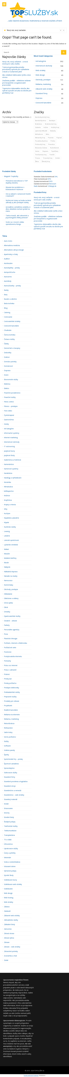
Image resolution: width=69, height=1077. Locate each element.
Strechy (6, 813)
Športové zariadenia (11, 764)
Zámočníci (8, 929)
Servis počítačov (10, 737)
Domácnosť (8, 366)
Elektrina (7, 384)
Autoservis (8, 277)
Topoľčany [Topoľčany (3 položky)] (54, 151)
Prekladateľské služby (12, 692)
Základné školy (9, 924)
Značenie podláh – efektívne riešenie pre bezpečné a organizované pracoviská (16, 82)
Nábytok (7, 567)
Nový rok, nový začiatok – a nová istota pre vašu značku (15, 63)
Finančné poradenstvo (12, 393)
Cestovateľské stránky (12, 321)
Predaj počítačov (10, 683)
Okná (6, 607)
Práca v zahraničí (10, 670)
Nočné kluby (8, 585)
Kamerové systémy (11, 469)
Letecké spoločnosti (11, 540)
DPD (49, 179)
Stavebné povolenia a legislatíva (15, 781)
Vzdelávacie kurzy (10, 880)
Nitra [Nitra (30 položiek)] (47, 134)
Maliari (6, 549)
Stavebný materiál (10, 799)
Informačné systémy (11, 433)
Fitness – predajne (11, 406)
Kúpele (6, 522)
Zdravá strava (9, 933)
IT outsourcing (9, 446)
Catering (7, 312)
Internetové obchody (44, 66)
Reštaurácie (8, 728)
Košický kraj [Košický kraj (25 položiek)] (55, 127)
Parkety (7, 625)
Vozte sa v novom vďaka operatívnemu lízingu (15, 223)
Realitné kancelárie (11, 710)
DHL (56, 176)
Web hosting (8, 898)
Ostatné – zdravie (10, 621)
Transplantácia (9, 835)
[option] (36, 30)
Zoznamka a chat (10, 956)
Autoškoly (7, 281)
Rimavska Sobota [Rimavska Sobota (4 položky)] (41, 148)
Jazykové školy (9, 455)
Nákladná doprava (10, 572)
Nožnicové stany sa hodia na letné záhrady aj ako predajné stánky (18, 201)
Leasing (7, 531)
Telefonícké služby (11, 826)
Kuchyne (7, 513)
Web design (40, 75)
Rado (36, 186)
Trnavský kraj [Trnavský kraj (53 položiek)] (47, 158)
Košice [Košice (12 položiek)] (46, 127)
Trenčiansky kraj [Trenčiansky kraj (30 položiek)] (40, 155)
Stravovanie (8, 808)
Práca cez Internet (10, 665)
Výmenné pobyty (10, 871)
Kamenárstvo (9, 464)
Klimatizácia (8, 487)
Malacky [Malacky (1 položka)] (53, 131)
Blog (5, 308)
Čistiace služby (9, 339)
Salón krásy (8, 732)
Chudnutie (7, 330)
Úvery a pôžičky (9, 853)
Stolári (6, 804)
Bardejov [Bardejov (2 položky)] (52, 120)
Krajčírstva (8, 500)
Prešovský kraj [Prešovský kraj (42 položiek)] (40, 144)
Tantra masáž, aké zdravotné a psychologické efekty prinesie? (17, 217)
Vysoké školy (8, 875)
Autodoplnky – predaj (12, 268)
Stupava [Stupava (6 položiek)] (45, 151)
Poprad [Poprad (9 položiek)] (59, 138)
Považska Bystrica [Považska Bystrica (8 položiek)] (41, 141)
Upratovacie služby (11, 849)
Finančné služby (10, 397)
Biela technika (9, 303)
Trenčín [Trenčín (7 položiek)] (52, 155)
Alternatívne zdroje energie (14, 250)
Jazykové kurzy (9, 451)
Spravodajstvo (9, 768)
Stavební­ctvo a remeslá (12, 790)
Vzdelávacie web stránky (13, 884)
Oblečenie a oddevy (11, 598)
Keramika (7, 482)
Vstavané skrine (9, 866)
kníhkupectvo (9, 491)
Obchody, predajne (43, 80)
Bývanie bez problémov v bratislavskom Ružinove (15, 188)
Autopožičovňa (9, 272)
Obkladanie (8, 594)
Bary (5, 295)
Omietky (7, 612)
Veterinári (7, 858)
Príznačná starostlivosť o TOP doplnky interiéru (17, 182)
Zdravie (6, 942)
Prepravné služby (10, 697)
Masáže (7, 554)
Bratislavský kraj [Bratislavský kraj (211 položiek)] (50, 124)
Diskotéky (7, 353)
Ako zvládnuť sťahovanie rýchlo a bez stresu (16, 76)
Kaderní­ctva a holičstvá (12, 460)
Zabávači (7, 911)
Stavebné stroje (10, 786)
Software (7, 746)
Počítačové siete (10, 648)
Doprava (39, 98)
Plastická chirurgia (10, 639)
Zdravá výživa (9, 938)
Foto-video (8, 411)
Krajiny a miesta (10, 505)
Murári (6, 563)
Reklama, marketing (43, 84)
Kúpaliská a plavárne (11, 518)
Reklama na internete (12, 715)
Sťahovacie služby (10, 773)
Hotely (6, 424)
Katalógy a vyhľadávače (12, 478)
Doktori (7, 357)
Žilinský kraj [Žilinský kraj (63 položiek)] (46, 161)
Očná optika (8, 603)
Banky (6, 290)
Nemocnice (8, 580)
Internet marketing (11, 438)
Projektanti (8, 706)
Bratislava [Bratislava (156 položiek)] (38, 124)
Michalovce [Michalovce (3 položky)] (39, 134)
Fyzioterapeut (9, 415)
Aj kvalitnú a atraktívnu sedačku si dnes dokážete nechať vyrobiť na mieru (18, 209)
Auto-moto (8, 241)
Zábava (6, 907)
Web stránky (40, 70)
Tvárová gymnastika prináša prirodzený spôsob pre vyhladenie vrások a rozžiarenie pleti (15, 69)
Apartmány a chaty (11, 254)
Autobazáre (8, 263)
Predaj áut (8, 679)
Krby (5, 509)
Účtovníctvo (8, 844)
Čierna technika (9, 335)
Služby (6, 741)
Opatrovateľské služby (12, 616)
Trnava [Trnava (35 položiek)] (37, 158)
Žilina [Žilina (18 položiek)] (37, 161)
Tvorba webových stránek (31, 1075)
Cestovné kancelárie (43, 103)
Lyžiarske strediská (11, 545)
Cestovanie (8, 317)
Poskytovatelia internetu (13, 656)
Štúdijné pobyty (9, 822)
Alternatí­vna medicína (12, 245)
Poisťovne (7, 652)
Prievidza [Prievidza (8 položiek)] (51, 144)
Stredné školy (9, 817)
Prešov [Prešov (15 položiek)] (53, 141)
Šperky (6, 755)
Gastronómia (9, 420)
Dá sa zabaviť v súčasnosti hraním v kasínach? (18, 195)
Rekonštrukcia (9, 723)
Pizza (6, 634)
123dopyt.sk (51, 186)
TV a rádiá (7, 840)
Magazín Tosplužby (11, 176)
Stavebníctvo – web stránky (14, 795)
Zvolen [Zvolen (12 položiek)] (57, 158)
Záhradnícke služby (11, 920)
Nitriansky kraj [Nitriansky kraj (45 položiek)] (40, 138)
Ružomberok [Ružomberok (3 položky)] (54, 148)
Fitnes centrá (9, 402)
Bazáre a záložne (10, 299)
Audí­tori (7, 259)
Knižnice (7, 496)
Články (6, 344)
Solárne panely (9, 750)
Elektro (6, 388)
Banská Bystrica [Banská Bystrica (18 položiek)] (40, 120)
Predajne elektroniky (11, 688)
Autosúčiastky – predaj (12, 286)
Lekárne (7, 536)
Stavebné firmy (41, 93)
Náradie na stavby (10, 576)
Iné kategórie (41, 61)
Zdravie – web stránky (12, 947)
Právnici (7, 674)
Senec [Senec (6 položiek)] (37, 151)
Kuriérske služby (10, 527)
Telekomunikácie (10, 831)
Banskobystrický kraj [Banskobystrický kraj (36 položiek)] (42, 117)
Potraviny (7, 661)
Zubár (6, 960)
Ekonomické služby (11, 379)
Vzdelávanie (8, 889)
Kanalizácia (8, 473)
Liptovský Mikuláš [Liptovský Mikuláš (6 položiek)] (41, 131)
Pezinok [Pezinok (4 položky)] (51, 138)
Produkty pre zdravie (11, 701)
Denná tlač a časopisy (12, 348)
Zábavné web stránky (44, 89)
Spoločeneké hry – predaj (13, 759)
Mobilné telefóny (10, 558)
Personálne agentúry (11, 630)
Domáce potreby (10, 362)
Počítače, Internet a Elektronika (15, 643)
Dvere (6, 375)
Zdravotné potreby (11, 951)
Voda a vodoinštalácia (12, 862)
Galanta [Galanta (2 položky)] (38, 127)
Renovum (52, 184)
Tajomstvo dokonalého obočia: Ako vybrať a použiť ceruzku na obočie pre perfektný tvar (16, 90)
